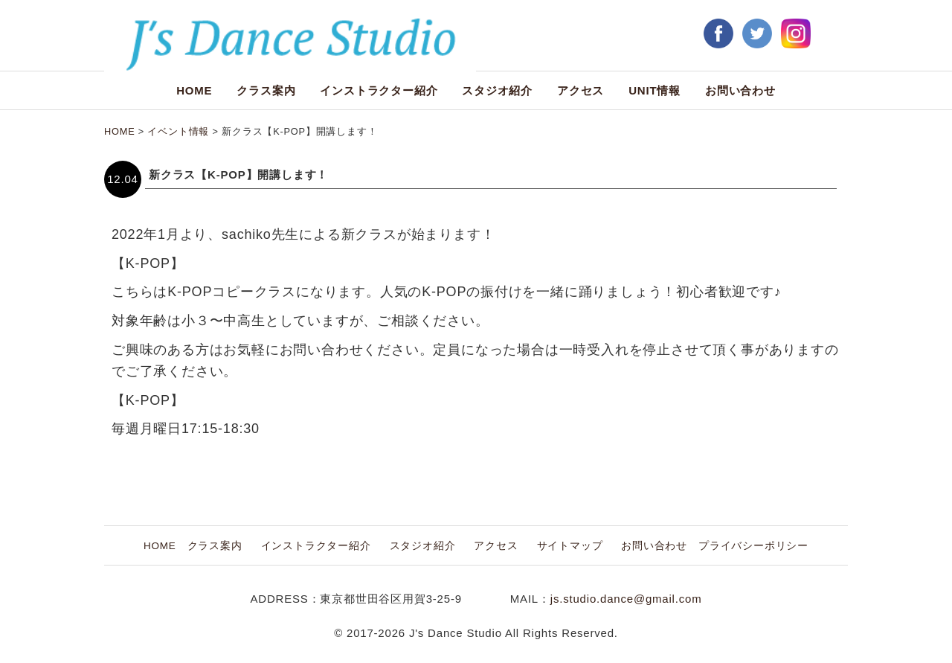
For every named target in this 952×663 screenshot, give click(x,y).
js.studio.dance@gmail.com (626, 598)
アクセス (580, 90)
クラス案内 (266, 90)
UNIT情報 (654, 90)
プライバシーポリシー (753, 545)
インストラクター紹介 (378, 90)
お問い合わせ (740, 90)
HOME (194, 90)
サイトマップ (570, 545)
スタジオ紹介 (497, 90)
